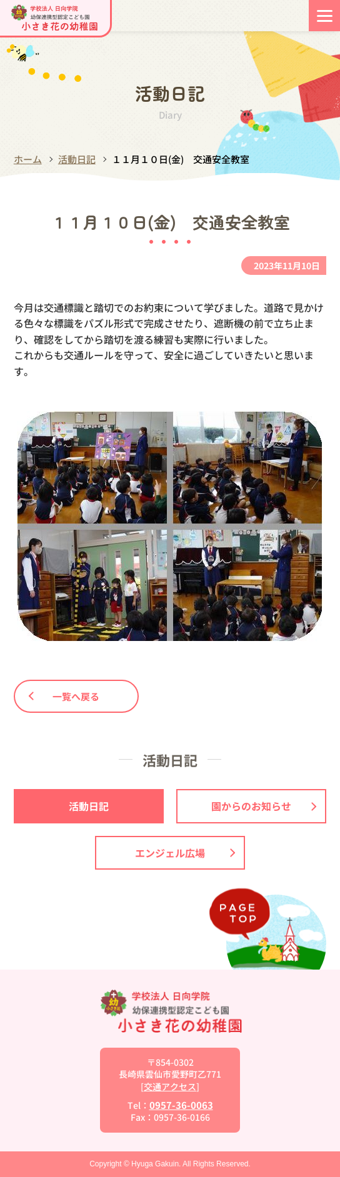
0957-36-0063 (181, 1104)
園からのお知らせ (263, 805)
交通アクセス (170, 1086)
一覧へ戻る (64, 696)
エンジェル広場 (185, 852)
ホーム (28, 159)
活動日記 (77, 159)
